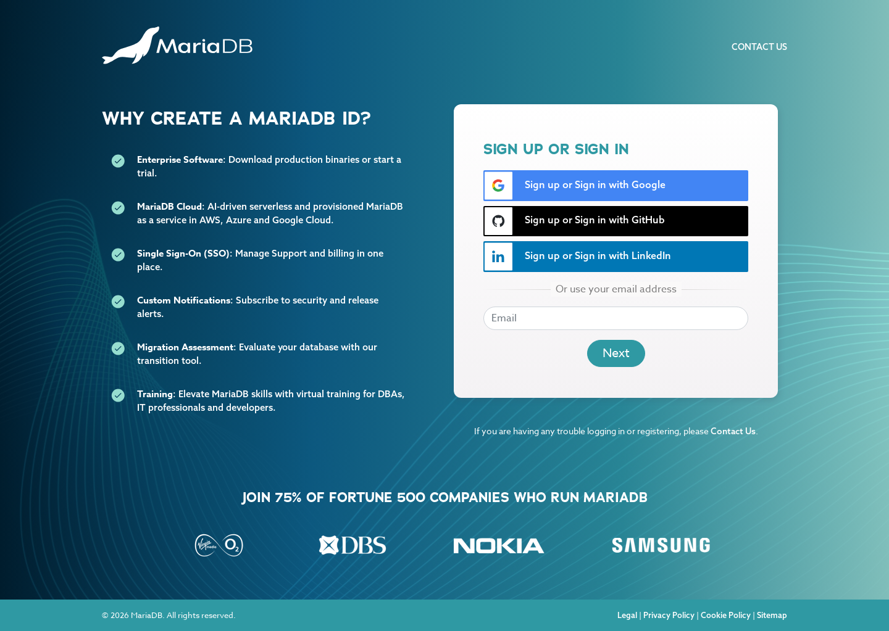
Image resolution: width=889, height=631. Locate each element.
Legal (627, 615)
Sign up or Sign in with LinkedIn (577, 256)
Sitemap (772, 615)
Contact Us (759, 46)
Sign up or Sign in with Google (575, 185)
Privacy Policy (669, 615)
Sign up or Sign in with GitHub (574, 221)
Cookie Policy (726, 615)
